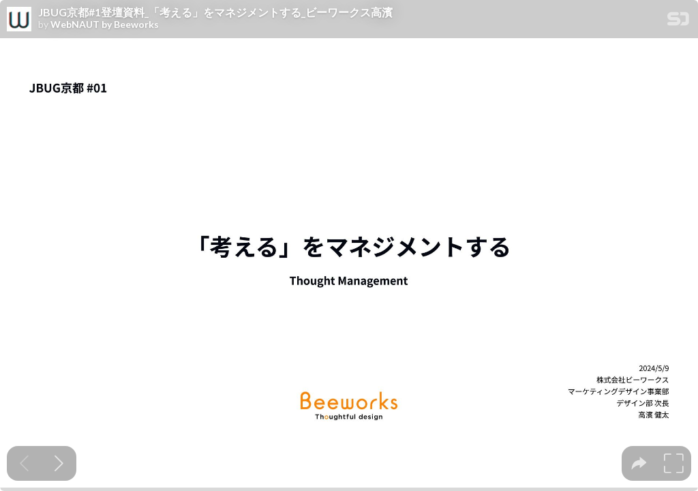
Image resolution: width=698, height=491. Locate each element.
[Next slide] (59, 463)
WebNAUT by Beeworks (104, 24)
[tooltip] (639, 463)
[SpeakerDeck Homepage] (678, 21)
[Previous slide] (24, 463)
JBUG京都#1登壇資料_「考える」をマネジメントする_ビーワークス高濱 (215, 12)
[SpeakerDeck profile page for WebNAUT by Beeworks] (19, 20)
